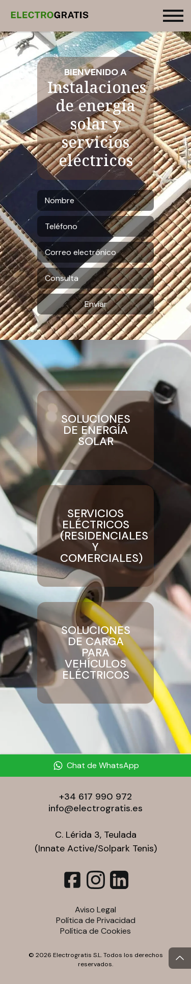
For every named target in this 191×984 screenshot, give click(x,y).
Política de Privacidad (95, 920)
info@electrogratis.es (95, 808)
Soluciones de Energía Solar (95, 430)
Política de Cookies (95, 931)
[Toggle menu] (173, 16)
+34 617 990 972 (95, 796)
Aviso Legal (95, 909)
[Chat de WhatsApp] (95, 765)
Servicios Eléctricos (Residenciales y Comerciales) (104, 535)
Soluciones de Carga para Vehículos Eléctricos (95, 652)
